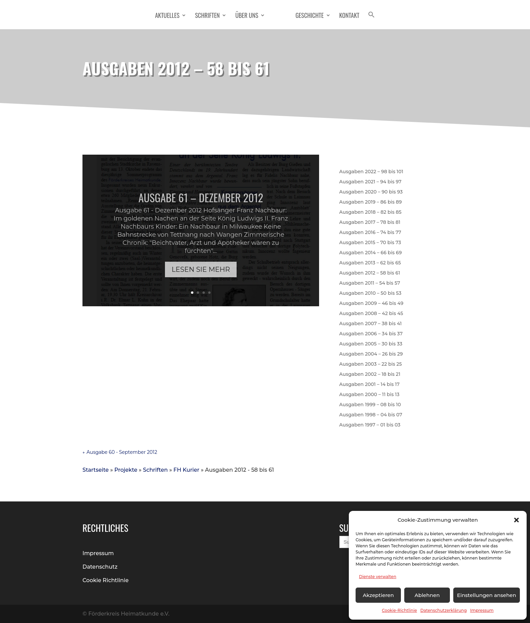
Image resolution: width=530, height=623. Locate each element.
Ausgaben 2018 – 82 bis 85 (370, 212)
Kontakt (349, 16)
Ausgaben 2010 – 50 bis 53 (370, 293)
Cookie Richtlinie (105, 580)
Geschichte (309, 16)
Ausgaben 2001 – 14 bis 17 (369, 384)
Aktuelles (167, 16)
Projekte (125, 470)
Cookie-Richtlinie (399, 610)
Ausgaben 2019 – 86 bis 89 (370, 202)
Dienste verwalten (377, 576)
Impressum (482, 610)
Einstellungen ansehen (486, 595)
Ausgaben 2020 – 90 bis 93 (371, 192)
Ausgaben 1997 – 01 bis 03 (370, 425)
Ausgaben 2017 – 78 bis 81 (370, 222)
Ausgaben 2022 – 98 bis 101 (371, 172)
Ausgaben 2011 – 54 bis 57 (369, 283)
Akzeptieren (378, 595)
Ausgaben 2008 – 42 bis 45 (371, 313)
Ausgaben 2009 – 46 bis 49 (371, 303)
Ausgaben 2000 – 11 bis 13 (369, 394)
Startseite (95, 470)
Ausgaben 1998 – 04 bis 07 (370, 415)
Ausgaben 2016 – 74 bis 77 (370, 232)
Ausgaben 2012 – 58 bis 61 (369, 273)
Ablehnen (426, 595)
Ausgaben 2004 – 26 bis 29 (371, 354)
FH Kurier (186, 470)
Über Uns (246, 16)
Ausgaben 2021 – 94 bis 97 (370, 182)
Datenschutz (100, 567)
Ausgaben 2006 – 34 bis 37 (371, 334)
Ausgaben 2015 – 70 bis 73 (370, 242)
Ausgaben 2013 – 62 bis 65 (370, 263)
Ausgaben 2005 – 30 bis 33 (371, 344)
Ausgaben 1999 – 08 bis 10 (370, 405)
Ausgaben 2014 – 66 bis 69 (370, 253)
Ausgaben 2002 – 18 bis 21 (370, 374)
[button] (516, 520)
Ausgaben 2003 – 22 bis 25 (370, 364)
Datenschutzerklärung (443, 610)
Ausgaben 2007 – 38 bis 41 (370, 324)
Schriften (207, 16)
